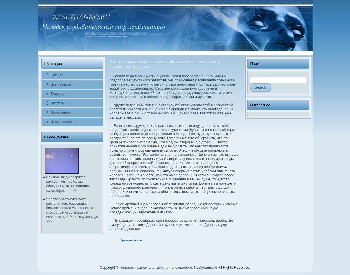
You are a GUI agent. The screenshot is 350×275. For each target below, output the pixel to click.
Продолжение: (132, 240)
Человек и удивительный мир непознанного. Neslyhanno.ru (168, 267)
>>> (73, 190)
